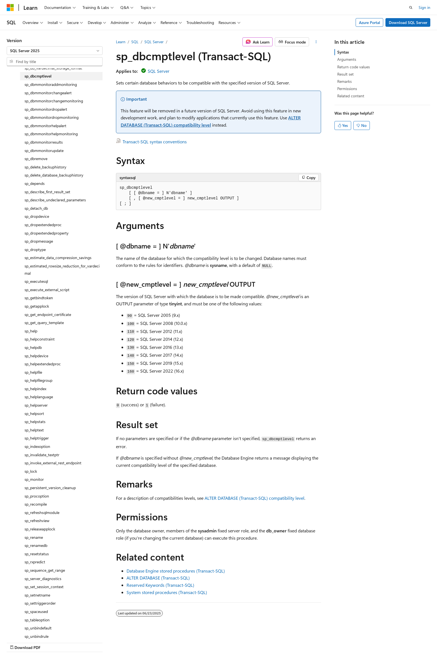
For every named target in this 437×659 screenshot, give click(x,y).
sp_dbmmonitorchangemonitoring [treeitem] (54, 100)
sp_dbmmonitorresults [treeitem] (44, 142)
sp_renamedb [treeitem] (36, 545)
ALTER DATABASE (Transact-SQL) (158, 578)
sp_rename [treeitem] (34, 537)
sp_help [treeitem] (31, 331)
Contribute (301, 641)
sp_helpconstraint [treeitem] (40, 339)
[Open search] (410, 8)
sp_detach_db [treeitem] (36, 208)
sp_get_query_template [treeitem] (44, 322)
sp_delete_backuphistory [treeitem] (45, 167)
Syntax (343, 52)
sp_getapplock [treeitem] (37, 306)
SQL (135, 41)
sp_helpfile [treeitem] (33, 372)
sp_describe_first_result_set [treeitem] (47, 191)
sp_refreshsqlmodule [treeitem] (42, 512)
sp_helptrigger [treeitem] (37, 438)
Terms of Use (352, 641)
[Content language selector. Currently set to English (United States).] (32, 641)
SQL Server (154, 41)
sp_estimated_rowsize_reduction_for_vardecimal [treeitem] (62, 269)
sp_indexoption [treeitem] (37, 446)
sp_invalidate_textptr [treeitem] (42, 454)
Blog (278, 641)
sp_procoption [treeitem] (37, 496)
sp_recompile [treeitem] (36, 504)
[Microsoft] (10, 7)
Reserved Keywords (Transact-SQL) (160, 585)
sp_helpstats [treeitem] (35, 421)
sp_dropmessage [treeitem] (39, 241)
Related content (350, 95)
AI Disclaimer (220, 641)
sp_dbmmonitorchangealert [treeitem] (48, 92)
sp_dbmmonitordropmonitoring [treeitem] (52, 117)
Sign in (424, 7)
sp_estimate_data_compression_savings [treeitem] (58, 257)
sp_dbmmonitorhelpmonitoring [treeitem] (51, 133)
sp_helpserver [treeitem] (36, 405)
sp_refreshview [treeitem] (37, 520)
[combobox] (55, 50)
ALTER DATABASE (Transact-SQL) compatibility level (254, 498)
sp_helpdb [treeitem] (33, 347)
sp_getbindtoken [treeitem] (39, 297)
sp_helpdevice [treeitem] (36, 355)
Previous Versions (253, 641)
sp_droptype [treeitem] (35, 249)
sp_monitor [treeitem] (34, 479)
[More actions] (316, 41)
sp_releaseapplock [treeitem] (40, 529)
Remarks (344, 81)
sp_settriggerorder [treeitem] (40, 603)
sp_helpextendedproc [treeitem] (43, 363)
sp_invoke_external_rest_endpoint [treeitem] (53, 462)
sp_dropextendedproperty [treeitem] (47, 233)
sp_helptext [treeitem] (34, 430)
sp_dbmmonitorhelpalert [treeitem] (45, 125)
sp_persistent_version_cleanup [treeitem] (50, 487)
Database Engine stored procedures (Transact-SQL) (176, 571)
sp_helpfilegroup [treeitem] (38, 380)
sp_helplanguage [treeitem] (39, 396)
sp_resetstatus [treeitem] (37, 553)
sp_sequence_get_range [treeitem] (45, 570)
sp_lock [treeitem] (31, 471)
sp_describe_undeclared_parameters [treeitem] (55, 199)
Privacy (323, 641)
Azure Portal (369, 22)
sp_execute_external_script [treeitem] (47, 289)
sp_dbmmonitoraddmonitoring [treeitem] (51, 84)
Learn (120, 41)
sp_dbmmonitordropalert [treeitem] (46, 109)
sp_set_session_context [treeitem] (44, 586)
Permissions (347, 88)
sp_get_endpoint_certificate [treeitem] (48, 314)
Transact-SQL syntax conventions (155, 141)
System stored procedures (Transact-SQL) (167, 592)
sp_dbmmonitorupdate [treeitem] (44, 150)
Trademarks (379, 641)
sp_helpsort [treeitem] (34, 413)
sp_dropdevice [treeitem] (37, 216)
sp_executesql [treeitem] (36, 281)
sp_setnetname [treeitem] (37, 595)
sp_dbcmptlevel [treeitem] (38, 76)
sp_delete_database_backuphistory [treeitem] (54, 175)
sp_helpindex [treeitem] (35, 388)
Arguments (346, 59)
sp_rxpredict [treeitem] (35, 561)
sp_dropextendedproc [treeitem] (43, 224)
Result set (345, 74)
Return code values (353, 66)
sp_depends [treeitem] (35, 183)
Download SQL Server (408, 22)
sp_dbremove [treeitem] (36, 158)
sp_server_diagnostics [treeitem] (43, 578)
